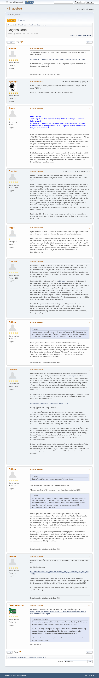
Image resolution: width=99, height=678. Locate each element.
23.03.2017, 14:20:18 (36, 227)
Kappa (12, 108)
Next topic (87, 35)
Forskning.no (71, 376)
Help (86, 675)
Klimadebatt (14, 8)
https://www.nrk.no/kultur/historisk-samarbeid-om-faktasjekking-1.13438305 (57, 59)
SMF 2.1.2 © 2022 (10, 675)
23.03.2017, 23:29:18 (36, 556)
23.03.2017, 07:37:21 (36, 81)
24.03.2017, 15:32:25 (36, 605)
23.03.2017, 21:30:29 (36, 469)
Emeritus (13, 171)
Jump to (60, 661)
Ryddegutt (13, 82)
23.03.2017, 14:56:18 (36, 261)
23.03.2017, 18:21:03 (36, 322)
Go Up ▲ (91, 675)
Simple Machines (22, 675)
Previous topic (76, 35)
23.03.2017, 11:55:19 (36, 171)
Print (89, 42)
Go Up (9, 652)
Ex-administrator (16, 605)
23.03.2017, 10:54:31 (36, 108)
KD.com (62, 281)
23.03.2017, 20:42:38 (36, 369)
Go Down (10, 42)
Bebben (12, 49)
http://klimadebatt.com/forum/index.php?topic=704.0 (49, 403)
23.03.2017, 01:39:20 (36, 48)
